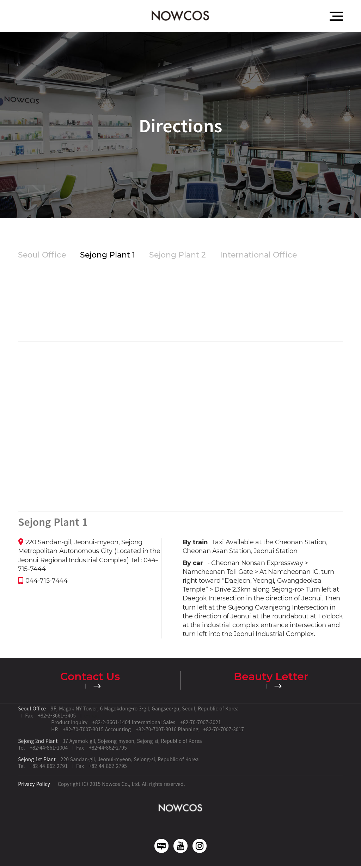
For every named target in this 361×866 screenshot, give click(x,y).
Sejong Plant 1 (107, 255)
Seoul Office (42, 255)
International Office (258, 255)
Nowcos (180, 15)
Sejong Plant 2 (177, 255)
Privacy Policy (34, 784)
